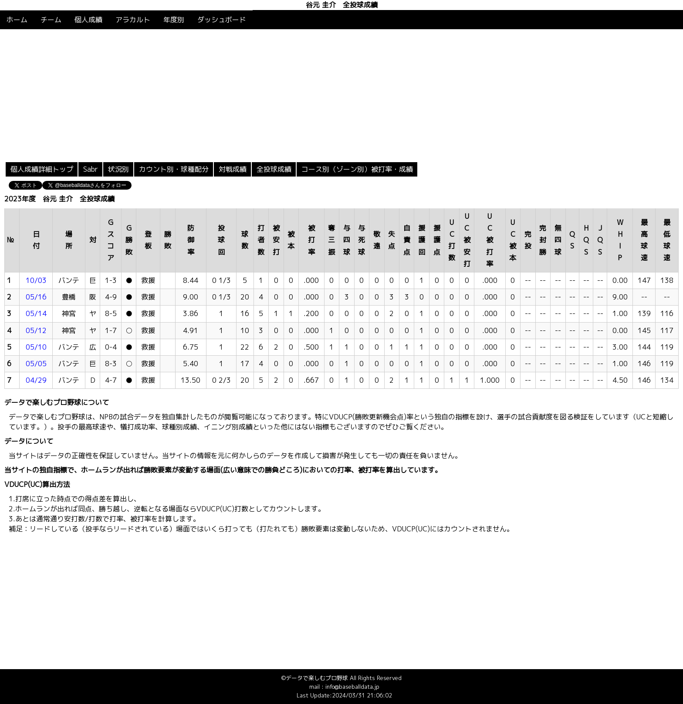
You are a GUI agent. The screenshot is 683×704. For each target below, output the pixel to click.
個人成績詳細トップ (41, 169)
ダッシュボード (221, 19)
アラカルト (132, 19)
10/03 (36, 280)
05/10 (36, 347)
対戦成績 (233, 169)
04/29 (36, 380)
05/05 (36, 363)
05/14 (36, 313)
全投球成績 (274, 169)
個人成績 (88, 19)
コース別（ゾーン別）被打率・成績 (357, 169)
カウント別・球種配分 (174, 169)
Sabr (90, 169)
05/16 (36, 297)
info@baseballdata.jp (352, 686)
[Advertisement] (341, 95)
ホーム (17, 19)
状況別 (118, 169)
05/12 (36, 330)
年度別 (173, 19)
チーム (51, 19)
